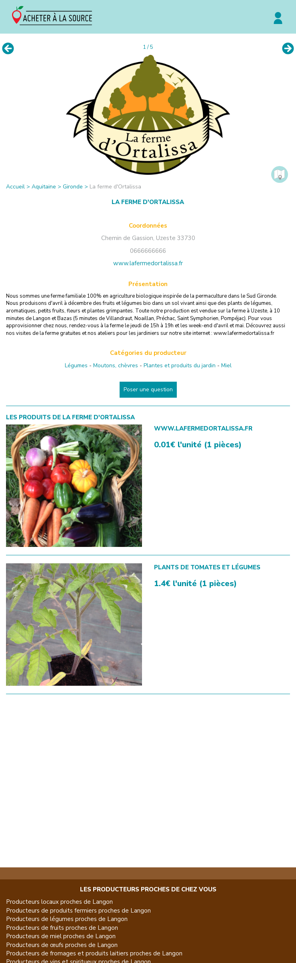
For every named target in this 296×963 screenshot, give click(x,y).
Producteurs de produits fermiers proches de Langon (78, 911)
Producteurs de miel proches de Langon (61, 936)
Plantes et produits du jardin (180, 365)
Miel (226, 365)
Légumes (76, 365)
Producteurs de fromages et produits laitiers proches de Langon (94, 953)
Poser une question (148, 389)
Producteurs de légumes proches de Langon (67, 919)
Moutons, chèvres (115, 365)
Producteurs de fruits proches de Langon (62, 928)
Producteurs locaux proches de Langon (59, 902)
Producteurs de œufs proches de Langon (62, 945)
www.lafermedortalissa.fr (148, 263)
